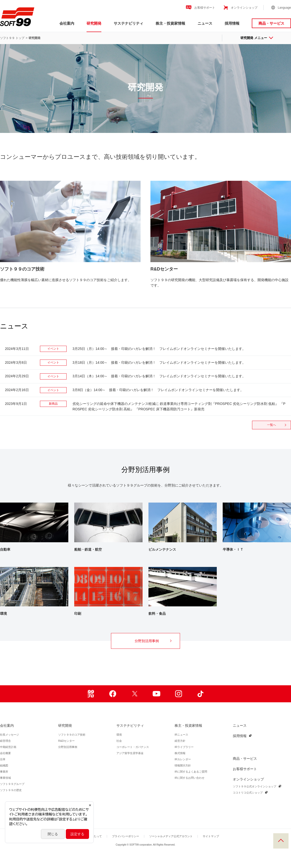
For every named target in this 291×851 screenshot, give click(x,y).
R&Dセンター (66, 740)
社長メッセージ (9, 734)
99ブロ (90, 693)
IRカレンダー (183, 759)
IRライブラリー (184, 746)
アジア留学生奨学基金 (130, 753)
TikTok (200, 693)
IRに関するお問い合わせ (189, 777)
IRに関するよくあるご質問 (191, 771)
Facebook (112, 693)
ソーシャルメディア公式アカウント (171, 836)
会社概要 (5, 753)
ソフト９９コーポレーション (17, 16)
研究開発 (94, 23)
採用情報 (232, 23)
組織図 (4, 765)
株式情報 (180, 753)
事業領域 (5, 777)
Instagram (178, 693)
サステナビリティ (128, 23)
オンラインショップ (244, 7)
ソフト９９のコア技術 (71, 734)
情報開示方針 (183, 765)
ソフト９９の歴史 (11, 790)
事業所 (4, 771)
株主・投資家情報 (170, 23)
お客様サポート (204, 7)
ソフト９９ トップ (12, 38)
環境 (119, 734)
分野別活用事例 (153, 641)
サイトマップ (211, 836)
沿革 (2, 759)
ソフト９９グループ (12, 783)
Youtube (156, 693)
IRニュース (181, 734)
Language (284, 7)
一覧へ (276, 425)
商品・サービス (271, 23)
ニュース (205, 23)
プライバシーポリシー (125, 836)
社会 (119, 740)
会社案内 (66, 23)
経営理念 (5, 740)
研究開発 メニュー (256, 38)
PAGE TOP (281, 841)
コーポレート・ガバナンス (132, 746)
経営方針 (180, 740)
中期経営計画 (8, 746)
